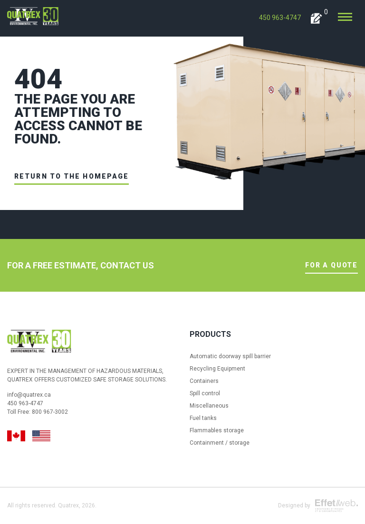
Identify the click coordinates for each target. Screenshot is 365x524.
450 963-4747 (280, 17)
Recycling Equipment (217, 369)
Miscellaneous (209, 406)
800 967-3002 (50, 412)
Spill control (205, 393)
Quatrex (68, 505)
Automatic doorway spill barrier (230, 356)
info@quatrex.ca (29, 394)
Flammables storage (217, 430)
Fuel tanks (203, 418)
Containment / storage (220, 443)
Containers (204, 381)
